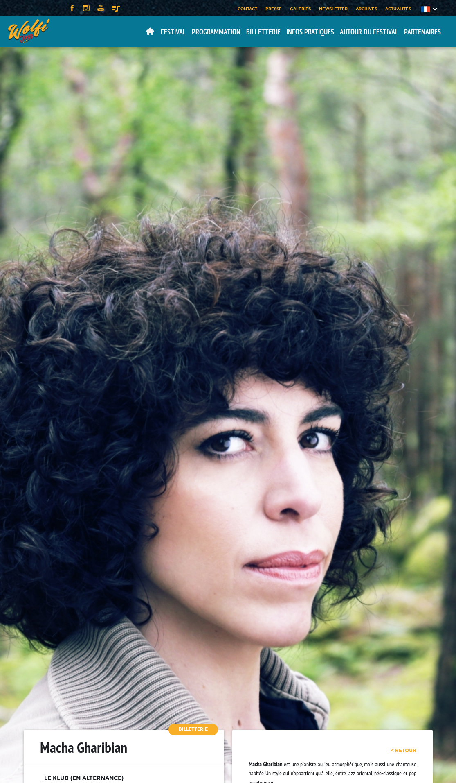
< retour (403, 751)
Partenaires (422, 31)
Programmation (216, 31)
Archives (366, 8)
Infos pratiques (310, 31)
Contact (247, 8)
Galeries (300, 8)
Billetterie (263, 31)
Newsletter (333, 8)
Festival (173, 31)
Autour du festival (369, 31)
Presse (273, 8)
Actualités (398, 8)
